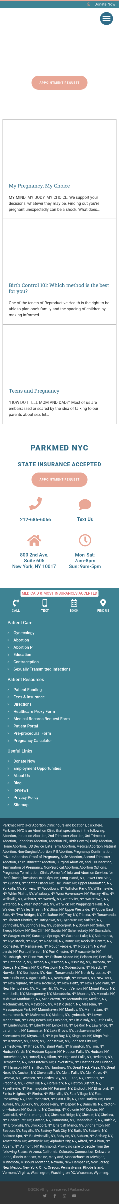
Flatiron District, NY (85, 1083)
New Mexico (11, 1167)
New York (30, 1167)
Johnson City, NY (83, 1041)
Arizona (35, 1152)
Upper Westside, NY (80, 909)
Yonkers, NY (31, 888)
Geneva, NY (11, 1078)
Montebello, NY (64, 994)
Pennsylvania (71, 1167)
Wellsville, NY (12, 899)
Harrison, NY (18, 1067)
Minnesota (10, 1162)
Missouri (27, 1162)
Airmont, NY (29, 1146)
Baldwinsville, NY (42, 1136)
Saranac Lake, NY (79, 936)
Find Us (103, 610)
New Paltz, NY (73, 983)
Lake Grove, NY (61, 1031)
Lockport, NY (63, 1020)
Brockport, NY (41, 1125)
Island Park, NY (57, 1046)
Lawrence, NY (102, 1025)
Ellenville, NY (58, 1094)
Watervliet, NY (73, 899)
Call (16, 610)
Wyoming (101, 1173)
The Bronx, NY (65, 883)
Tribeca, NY (87, 915)
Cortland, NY (36, 1109)
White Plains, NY (20, 894)
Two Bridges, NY (28, 915)
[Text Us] (85, 504)
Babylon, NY (65, 1136)
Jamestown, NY (14, 1046)
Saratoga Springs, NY (48, 936)
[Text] (45, 603)
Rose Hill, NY (53, 941)
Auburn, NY (85, 1136)
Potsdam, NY (88, 946)
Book (74, 610)
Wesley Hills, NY (102, 894)
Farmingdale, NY (39, 1088)
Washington (40, 1173)
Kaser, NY (37, 1041)
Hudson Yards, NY (16, 1052)
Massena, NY (92, 1004)
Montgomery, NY (38, 994)
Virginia (23, 1173)
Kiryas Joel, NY (38, 1036)
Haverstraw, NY (67, 1062)
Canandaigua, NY (89, 1120)
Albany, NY (10, 1146)
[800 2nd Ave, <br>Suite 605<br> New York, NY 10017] (34, 540)
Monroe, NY (86, 994)
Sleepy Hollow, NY (16, 931)
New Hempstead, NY (18, 988)
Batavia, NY (97, 1131)
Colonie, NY (75, 1109)
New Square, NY (20, 983)
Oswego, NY (60, 962)
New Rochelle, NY (47, 983)
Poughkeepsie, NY (63, 946)
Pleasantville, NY (87, 952)
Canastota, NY (63, 1120)
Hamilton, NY (39, 1067)
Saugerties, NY (19, 936)
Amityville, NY (38, 1141)
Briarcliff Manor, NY (68, 1125)
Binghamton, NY (97, 1125)
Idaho (7, 1157)
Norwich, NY (11, 973)
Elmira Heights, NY (16, 1094)
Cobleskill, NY (12, 1115)
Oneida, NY (10, 967)
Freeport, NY (94, 1078)
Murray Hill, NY (47, 988)
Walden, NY (11, 909)
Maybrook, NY (41, 1004)
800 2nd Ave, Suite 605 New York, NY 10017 (34, 560)
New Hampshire (76, 1162)
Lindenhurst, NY (20, 1025)
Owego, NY (40, 962)
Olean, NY (28, 967)
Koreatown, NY (14, 1036)
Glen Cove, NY (96, 1073)
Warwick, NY (65, 904)
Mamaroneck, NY (15, 1015)
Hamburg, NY (60, 1067)
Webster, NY (33, 899)
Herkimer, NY (102, 1057)
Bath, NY (80, 1131)
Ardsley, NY (103, 1136)
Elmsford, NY (104, 1088)
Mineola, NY (105, 994)
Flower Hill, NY (34, 1083)
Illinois (18, 1157)
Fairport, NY (63, 1088)
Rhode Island (93, 1167)
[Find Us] (103, 603)
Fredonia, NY (12, 1083)
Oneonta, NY (101, 962)
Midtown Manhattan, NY (21, 999)
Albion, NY (102, 1141)
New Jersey (99, 1162)
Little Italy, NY (84, 1020)
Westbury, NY (44, 894)
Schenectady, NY (81, 931)
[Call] (16, 603)
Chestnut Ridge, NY (65, 1115)
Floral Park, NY (58, 1083)
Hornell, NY (36, 1057)
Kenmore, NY (18, 1041)
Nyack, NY (99, 967)
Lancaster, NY (37, 1031)
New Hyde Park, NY (100, 983)
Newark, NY (86, 978)
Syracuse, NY (72, 920)
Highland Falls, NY (77, 1057)
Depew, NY (73, 1104)
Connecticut (84, 1152)
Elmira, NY (40, 1094)
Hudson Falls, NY (76, 1052)
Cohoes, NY (95, 1109)
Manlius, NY (74, 1009)
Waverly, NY (52, 899)
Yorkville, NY (11, 888)
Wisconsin (84, 1173)
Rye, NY (37, 941)
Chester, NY (90, 1115)
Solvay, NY (86, 925)
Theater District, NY (23, 920)
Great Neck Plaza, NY (88, 1067)
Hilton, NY (54, 1057)
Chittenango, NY (36, 1115)
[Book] (74, 603)
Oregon (53, 1167)
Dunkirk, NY (29, 1104)
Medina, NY (97, 999)
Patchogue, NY (19, 962)
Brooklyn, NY (48, 878)
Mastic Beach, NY (67, 1004)
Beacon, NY (11, 1131)
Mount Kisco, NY (101, 988)
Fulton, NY (75, 1078)
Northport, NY (33, 973)
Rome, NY (72, 941)
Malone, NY (60, 1015)
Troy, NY (71, 915)
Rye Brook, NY (19, 941)
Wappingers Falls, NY (92, 904)
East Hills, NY (66, 1099)
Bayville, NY (30, 1131)
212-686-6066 (35, 519)
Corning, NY (57, 1109)
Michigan (97, 1157)
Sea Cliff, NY (40, 931)
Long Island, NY (72, 878)
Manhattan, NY (96, 1009)
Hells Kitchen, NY (41, 1062)
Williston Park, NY (78, 888)
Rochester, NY (13, 946)
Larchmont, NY (14, 1031)
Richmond (48, 1146)
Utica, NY (57, 909)
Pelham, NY (89, 957)
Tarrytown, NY (50, 920)
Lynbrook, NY (80, 1015)
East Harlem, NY (90, 1099)
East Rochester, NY (40, 1099)
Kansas (30, 1157)
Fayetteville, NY (14, 1088)
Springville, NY (13, 925)
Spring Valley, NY (38, 925)
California (50, 1152)
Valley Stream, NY (34, 909)
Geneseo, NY (31, 1078)
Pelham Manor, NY (64, 957)
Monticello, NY (13, 994)
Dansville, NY (92, 1104)
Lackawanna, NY (87, 1031)
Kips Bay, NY (60, 1036)
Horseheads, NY (14, 1057)
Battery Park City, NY (56, 1131)
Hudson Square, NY (47, 1052)
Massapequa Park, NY (19, 1009)
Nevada (57, 1162)
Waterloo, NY (12, 904)
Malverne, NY (40, 1015)
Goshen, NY (26, 1073)
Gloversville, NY (48, 1073)
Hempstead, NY (14, 1062)
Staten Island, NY (40, 883)
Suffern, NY (92, 920)
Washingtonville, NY (39, 904)
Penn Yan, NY (38, 957)
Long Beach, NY (39, 1020)
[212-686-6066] (35, 503)
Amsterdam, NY (14, 1141)
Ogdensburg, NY (77, 967)
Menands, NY (77, 999)
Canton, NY (41, 1120)
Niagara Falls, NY (39, 978)
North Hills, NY (13, 978)
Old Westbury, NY (50, 967)
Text (45, 610)
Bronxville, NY (18, 1125)
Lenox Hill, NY (62, 1025)
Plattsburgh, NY (14, 957)
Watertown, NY (96, 899)
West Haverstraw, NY (72, 894)
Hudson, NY (99, 1052)
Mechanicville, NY (15, 1004)
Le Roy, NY (82, 1025)
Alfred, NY (85, 1141)
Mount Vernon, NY (74, 988)
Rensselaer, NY (36, 946)
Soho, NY (103, 925)
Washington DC (63, 1173)
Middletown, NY (54, 999)
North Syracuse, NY (96, 973)
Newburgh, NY (65, 978)
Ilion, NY (98, 1046)
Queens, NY (17, 883)
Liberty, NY (42, 1025)
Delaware (102, 1152)
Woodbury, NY (53, 888)
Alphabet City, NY (63, 1141)
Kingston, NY (82, 1036)
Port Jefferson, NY (33, 952)
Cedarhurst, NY (20, 1120)
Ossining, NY (80, 962)
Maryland (55, 1157)
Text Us (85, 519)
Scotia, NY (58, 931)
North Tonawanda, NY (63, 973)
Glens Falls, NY (73, 1073)
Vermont (9, 1173)
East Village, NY (81, 1094)
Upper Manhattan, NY (94, 883)
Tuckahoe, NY (53, 915)
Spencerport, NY (64, 925)
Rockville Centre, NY (96, 941)
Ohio (42, 1167)
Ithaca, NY (36, 1046)
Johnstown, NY (57, 1041)
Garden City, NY (54, 1078)
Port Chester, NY (61, 952)
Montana (42, 1162)
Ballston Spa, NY (15, 1136)
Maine (42, 1157)
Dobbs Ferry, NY (52, 1104)
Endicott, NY (83, 1088)
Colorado (66, 1152)
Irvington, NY (80, 1046)
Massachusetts (77, 1157)
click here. (95, 825)
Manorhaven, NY (51, 1009)
